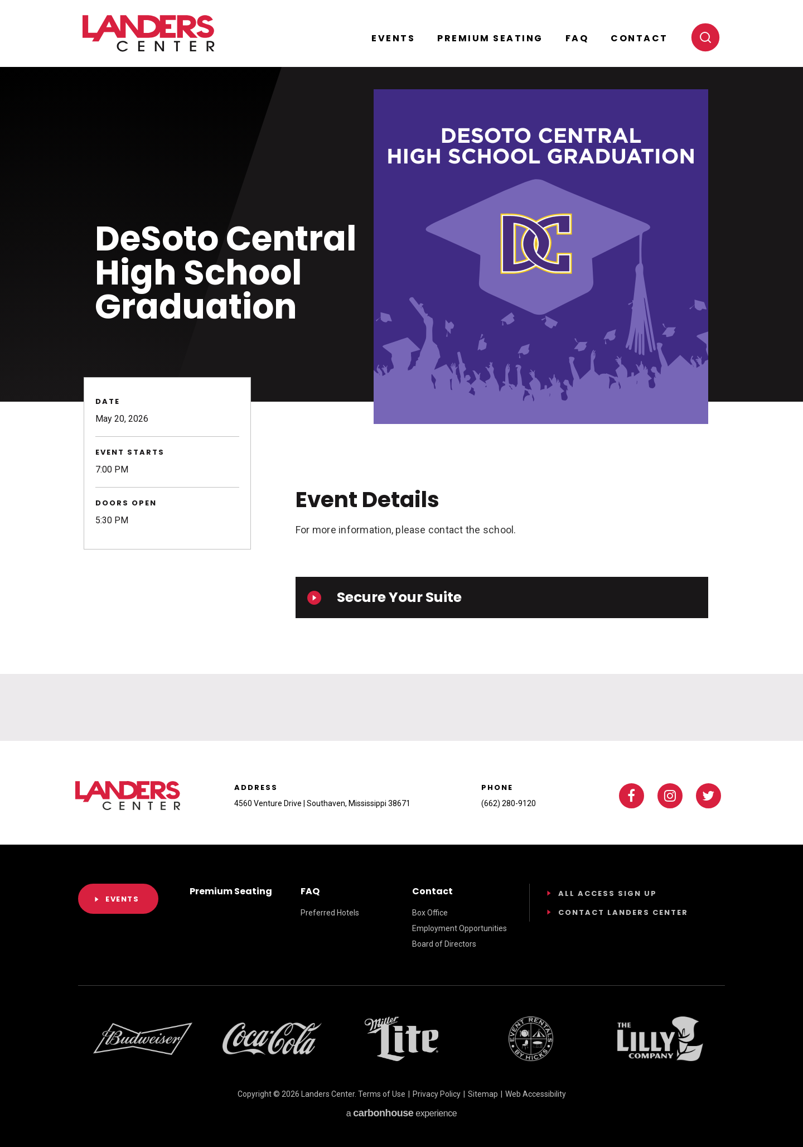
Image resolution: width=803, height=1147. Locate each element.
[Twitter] (708, 795)
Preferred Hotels (330, 912)
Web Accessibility (535, 1094)
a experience (401, 1113)
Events (393, 38)
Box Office (430, 912)
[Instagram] (670, 795)
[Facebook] (631, 795)
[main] (401, 370)
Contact (639, 38)
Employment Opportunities (459, 928)
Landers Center (149, 33)
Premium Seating (490, 38)
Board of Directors (444, 943)
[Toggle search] (705, 37)
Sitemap (483, 1094)
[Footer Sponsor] (142, 1038)
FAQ (577, 38)
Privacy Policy (437, 1094)
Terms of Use (381, 1094)
